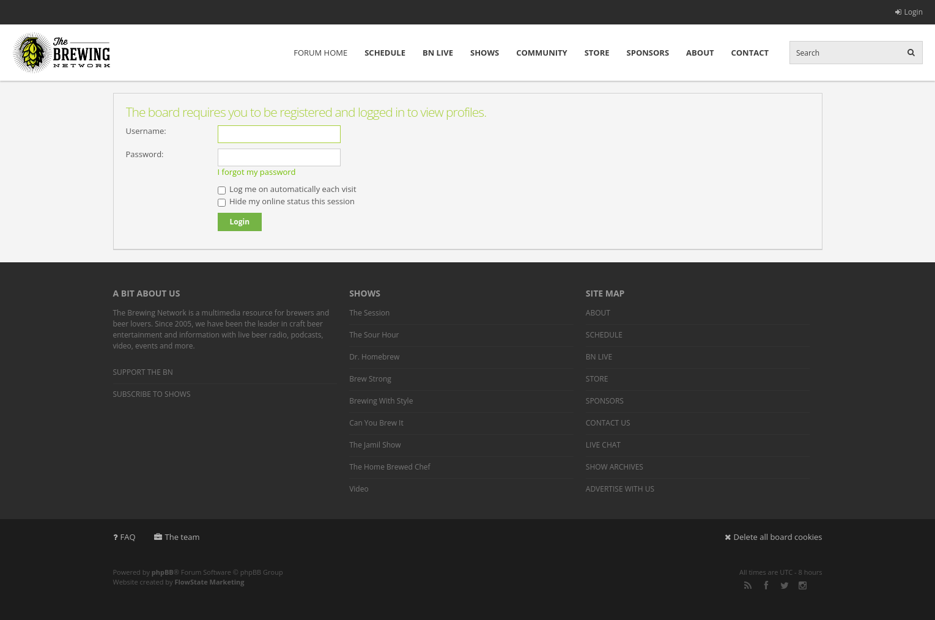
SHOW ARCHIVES (614, 467)
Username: (146, 130)
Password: (145, 154)
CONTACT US (608, 423)
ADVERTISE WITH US (620, 489)
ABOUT (700, 52)
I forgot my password (257, 171)
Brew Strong (370, 379)
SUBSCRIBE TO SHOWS (152, 394)
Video (358, 489)
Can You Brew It (376, 423)
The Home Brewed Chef (389, 467)
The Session (369, 313)
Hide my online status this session (286, 201)
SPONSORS (648, 52)
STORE (597, 52)
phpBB (163, 572)
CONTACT (750, 52)
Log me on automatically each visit (287, 188)
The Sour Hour (374, 335)
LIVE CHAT (603, 445)
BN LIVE (438, 52)
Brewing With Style (381, 401)
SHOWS (484, 52)
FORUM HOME (320, 52)
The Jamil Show (375, 445)
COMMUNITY (541, 52)
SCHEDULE (384, 52)
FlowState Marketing (209, 581)
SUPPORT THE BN (143, 372)
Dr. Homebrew (374, 357)
